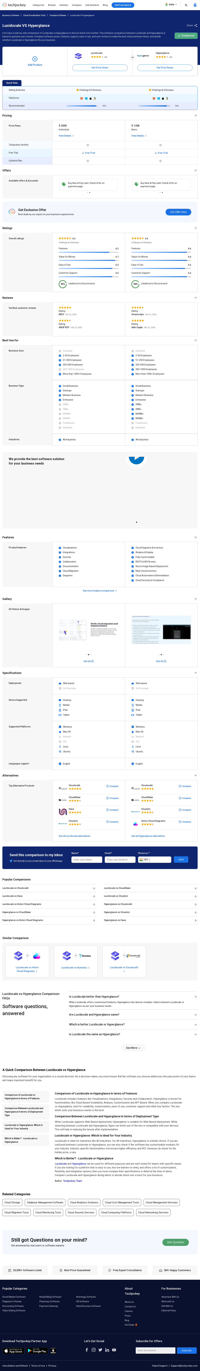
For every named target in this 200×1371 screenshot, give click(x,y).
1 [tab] (87, 192)
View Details (66, 135)
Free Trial (88, 153)
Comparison (186, 35)
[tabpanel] (89, 184)
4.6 (189, 248)
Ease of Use (65, 265)
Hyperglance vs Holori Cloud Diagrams (22, 920)
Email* (108, 853)
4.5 (117, 265)
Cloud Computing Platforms (116, 1212)
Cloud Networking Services (153, 1212)
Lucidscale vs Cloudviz (116, 896)
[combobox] (144, 860)
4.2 (117, 248)
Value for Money (67, 256)
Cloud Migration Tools (16, 1212)
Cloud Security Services (81, 1212)
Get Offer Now (178, 212)
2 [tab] (89, 192)
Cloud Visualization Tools (34, 15)
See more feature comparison (100, 590)
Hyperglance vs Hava (115, 920)
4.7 (117, 257)
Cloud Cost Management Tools (122, 1202)
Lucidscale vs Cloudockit (15, 888)
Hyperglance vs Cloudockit (118, 904)
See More (133, 1048)
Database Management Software (45, 1202)
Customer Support (68, 273)
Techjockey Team (72, 1180)
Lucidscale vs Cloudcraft (124, 969)
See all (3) (88, 661)
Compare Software (58, 15)
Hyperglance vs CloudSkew (16, 912)
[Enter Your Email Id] (155, 1350)
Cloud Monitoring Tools (48, 1212)
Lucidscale (96, 53)
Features (63, 248)
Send (181, 859)
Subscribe (187, 1350)
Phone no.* (144, 853)
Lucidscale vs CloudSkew (117, 888)
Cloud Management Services (162, 1202)
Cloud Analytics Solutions (84, 1202)
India (171, 4)
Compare (77, 5)
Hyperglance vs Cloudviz (117, 912)
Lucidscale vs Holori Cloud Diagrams (21, 904)
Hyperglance (162, 53)
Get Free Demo (99, 67)
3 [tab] (90, 654)
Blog (105, 5)
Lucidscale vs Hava (12, 896)
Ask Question (92, 5)
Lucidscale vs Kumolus (75, 967)
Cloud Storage (12, 1202)
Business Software (10, 15)
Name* (75, 853)
